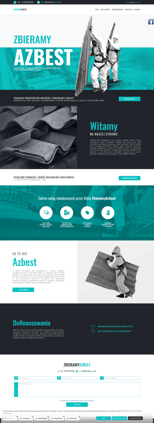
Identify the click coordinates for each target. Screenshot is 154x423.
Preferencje (73, 418)
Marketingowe (42, 418)
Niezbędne (10, 418)
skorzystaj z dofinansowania (42, 100)
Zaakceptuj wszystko (119, 418)
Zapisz (104, 418)
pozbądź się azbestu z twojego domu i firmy (87, 100)
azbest (20, 9)
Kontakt (137, 9)
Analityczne (26, 418)
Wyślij (77, 404)
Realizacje (129, 9)
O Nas (97, 9)
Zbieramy (77, 365)
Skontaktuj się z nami (22, 100)
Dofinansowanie (117, 9)
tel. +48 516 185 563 (66, 371)
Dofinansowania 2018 (129, 178)
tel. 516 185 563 (23, 2)
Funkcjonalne (58, 418)
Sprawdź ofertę (129, 99)
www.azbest (133, 2)
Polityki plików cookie (128, 411)
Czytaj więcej (23, 290)
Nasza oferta (105, 9)
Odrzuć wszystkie (135, 418)
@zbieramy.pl (48, 2)
